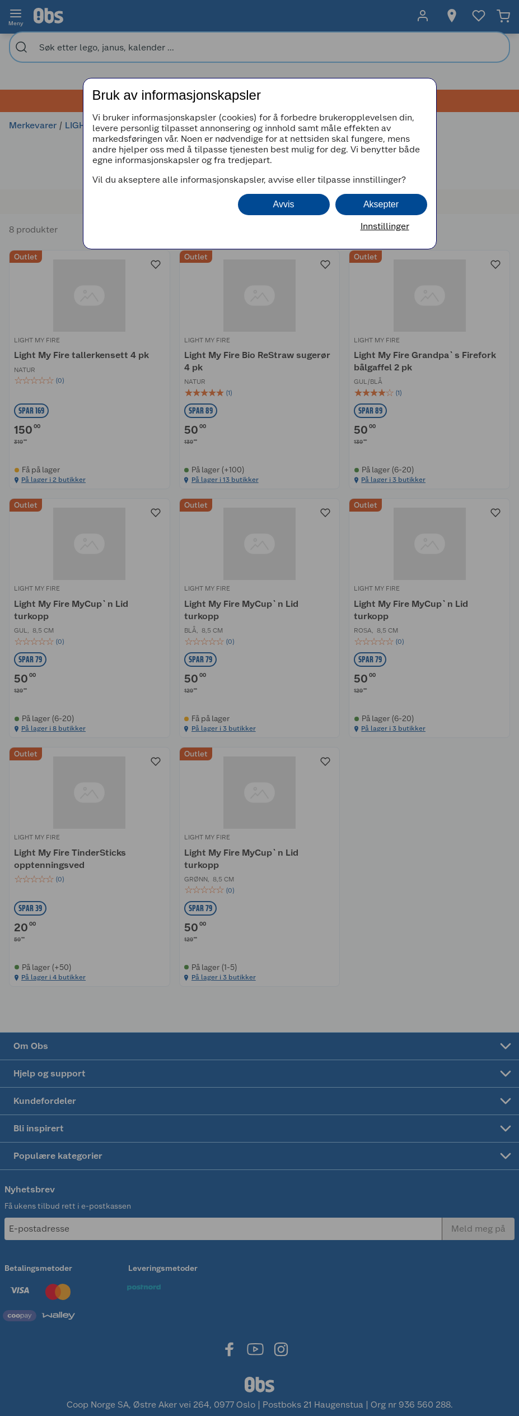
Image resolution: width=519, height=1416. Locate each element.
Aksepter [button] (381, 204)
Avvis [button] (283, 204)
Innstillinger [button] (385, 226)
